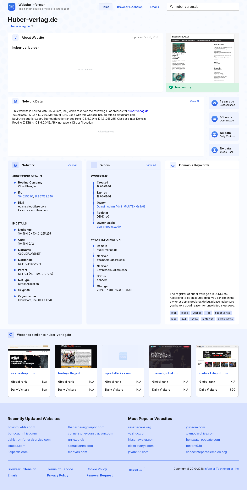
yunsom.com (195, 427)
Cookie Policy (96, 469)
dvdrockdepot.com (213, 373)
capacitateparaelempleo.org (206, 452)
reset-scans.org (139, 427)
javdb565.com (138, 452)
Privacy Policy (57, 475)
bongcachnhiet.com (22, 433)
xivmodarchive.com (200, 433)
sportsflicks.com (118, 373)
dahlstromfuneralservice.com (29, 439)
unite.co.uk (76, 439)
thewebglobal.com (166, 373)
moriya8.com (77, 452)
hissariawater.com (141, 439)
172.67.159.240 (44, 196)
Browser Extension (130, 7)
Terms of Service (60, 469)
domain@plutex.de (109, 226)
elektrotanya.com (141, 446)
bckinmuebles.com (21, 427)
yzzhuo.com (137, 433)
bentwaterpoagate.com (203, 439)
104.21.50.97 (25, 196)
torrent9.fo (194, 446)
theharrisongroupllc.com (86, 427)
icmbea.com (16, 446)
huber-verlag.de (20, 26)
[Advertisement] (85, 80)
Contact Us (135, 470)
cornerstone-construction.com (90, 433)
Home (105, 7)
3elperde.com (18, 452)
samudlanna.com (80, 446)
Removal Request (99, 475)
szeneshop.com (23, 373)
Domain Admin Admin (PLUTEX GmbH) (121, 206)
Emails (154, 7)
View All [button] (195, 101)
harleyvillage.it (69, 373)
